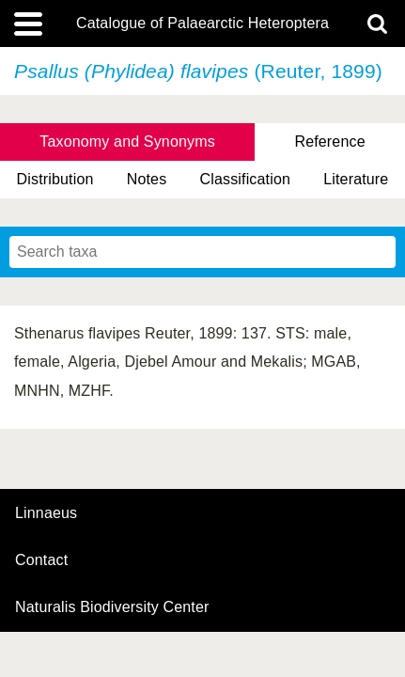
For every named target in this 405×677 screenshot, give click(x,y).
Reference (329, 142)
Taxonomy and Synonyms (127, 142)
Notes (147, 179)
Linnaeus (46, 513)
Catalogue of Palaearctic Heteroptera (202, 23)
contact (41, 560)
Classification (245, 179)
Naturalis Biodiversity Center (112, 607)
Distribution (55, 179)
